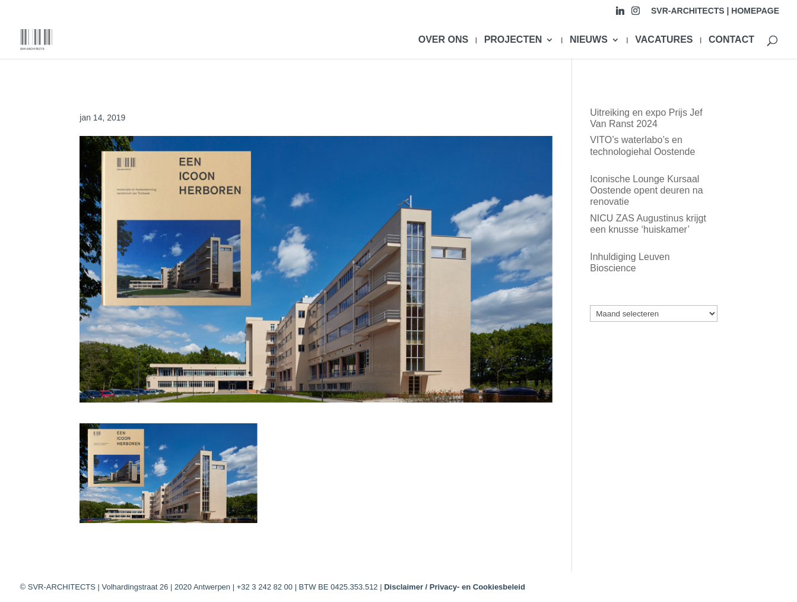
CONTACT (731, 40)
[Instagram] (635, 14)
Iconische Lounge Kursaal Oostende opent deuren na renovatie (646, 190)
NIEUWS (589, 40)
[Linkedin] (620, 14)
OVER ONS (443, 40)
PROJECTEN (513, 40)
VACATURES (664, 40)
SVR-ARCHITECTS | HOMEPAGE (715, 11)
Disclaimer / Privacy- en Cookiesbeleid (454, 586)
